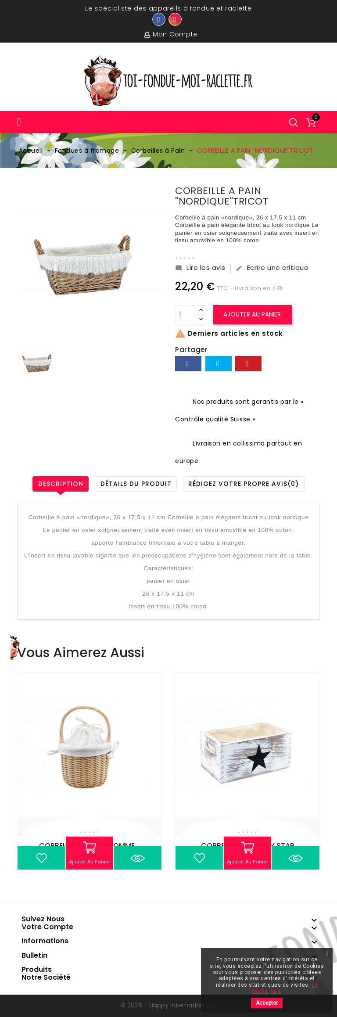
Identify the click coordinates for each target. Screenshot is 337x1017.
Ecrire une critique (272, 268)
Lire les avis (200, 268)
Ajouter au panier (252, 314)
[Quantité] (185, 314)
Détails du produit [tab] (136, 483)
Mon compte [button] (175, 34)
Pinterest (248, 363)
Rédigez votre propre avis (244, 483)
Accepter (267, 1003)
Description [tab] (59, 483)
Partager (188, 363)
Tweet (218, 363)
